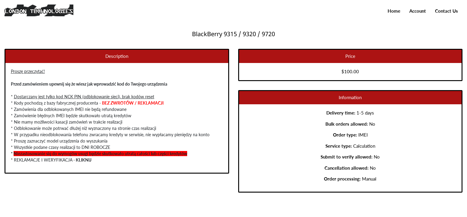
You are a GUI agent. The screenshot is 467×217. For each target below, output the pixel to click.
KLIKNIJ (83, 159)
